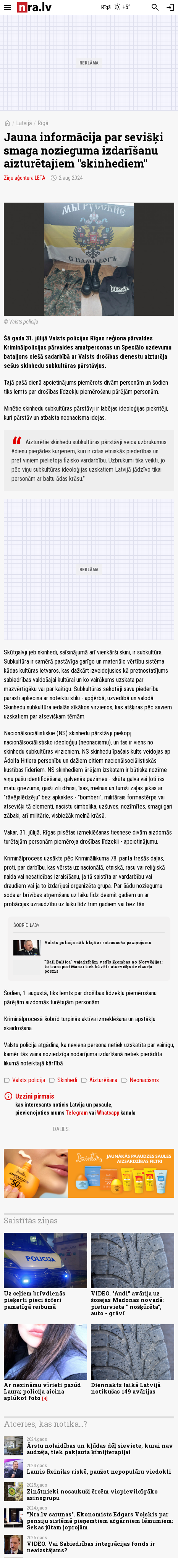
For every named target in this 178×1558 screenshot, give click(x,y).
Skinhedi (63, 1080)
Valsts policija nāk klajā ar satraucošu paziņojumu (98, 942)
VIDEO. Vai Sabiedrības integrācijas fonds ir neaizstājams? (91, 1547)
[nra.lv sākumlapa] (34, 7)
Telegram (77, 1113)
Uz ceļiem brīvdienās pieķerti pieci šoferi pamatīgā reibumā (34, 1300)
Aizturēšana (99, 1080)
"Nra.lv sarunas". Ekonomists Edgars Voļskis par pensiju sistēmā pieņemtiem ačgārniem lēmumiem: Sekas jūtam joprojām (100, 1521)
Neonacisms (140, 1080)
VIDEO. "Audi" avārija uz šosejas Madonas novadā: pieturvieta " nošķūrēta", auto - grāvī (127, 1303)
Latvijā (24, 123)
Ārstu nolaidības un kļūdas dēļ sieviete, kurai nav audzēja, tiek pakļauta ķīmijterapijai (100, 1449)
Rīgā (43, 123)
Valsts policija (24, 1080)
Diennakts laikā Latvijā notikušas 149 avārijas (125, 1388)
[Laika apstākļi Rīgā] (116, 7)
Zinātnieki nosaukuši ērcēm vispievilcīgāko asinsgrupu (92, 1495)
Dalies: (61, 1129)
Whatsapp (108, 1113)
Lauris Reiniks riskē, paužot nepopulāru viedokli (99, 1471)
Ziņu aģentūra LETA (24, 178)
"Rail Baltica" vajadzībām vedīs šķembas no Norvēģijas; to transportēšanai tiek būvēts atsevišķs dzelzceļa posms (103, 966)
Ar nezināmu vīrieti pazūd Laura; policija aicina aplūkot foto (42, 1391)
